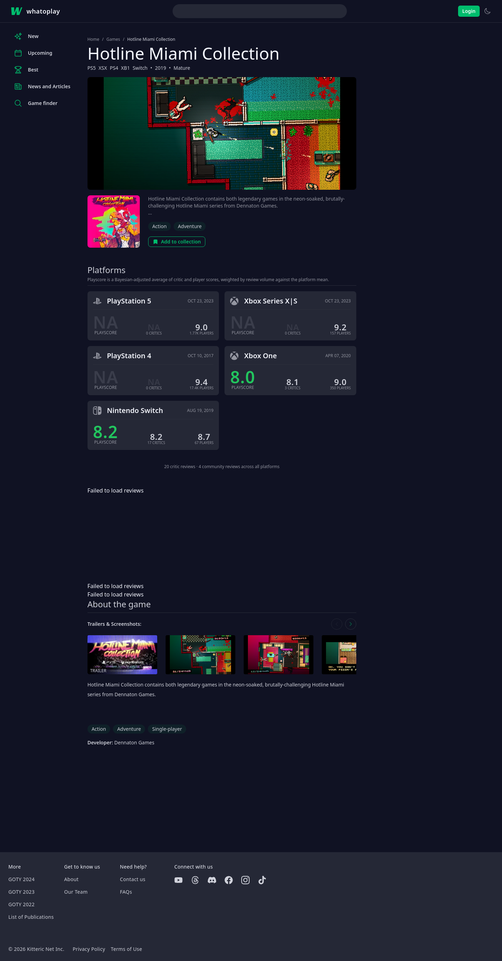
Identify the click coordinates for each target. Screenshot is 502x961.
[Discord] (212, 880)
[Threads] (195, 880)
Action (159, 226)
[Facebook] (229, 880)
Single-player (167, 729)
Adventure (189, 226)
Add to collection (177, 241)
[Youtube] (178, 880)
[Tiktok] (262, 880)
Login (469, 11)
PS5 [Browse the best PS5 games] (92, 68)
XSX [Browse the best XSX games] (103, 68)
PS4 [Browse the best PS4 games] (114, 68)
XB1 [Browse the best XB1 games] (125, 68)
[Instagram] (245, 880)
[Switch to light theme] (487, 11)
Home (93, 39)
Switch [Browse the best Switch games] (139, 68)
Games (113, 39)
